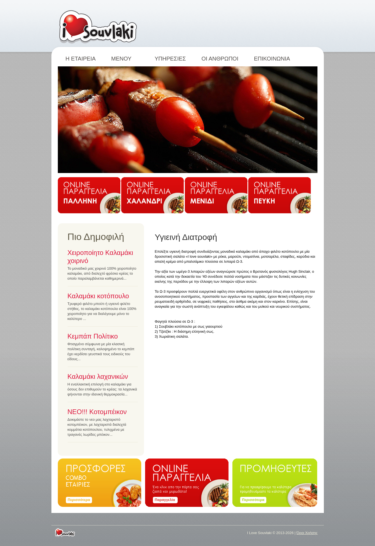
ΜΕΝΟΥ (125, 59)
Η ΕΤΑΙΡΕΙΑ (81, 59)
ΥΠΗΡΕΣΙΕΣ (170, 59)
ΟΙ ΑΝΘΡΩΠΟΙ (220, 59)
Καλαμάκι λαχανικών (98, 376)
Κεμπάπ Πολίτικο (93, 336)
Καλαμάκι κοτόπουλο (98, 296)
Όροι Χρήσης (306, 533)
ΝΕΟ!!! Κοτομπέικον (97, 411)
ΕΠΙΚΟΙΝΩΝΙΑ (272, 59)
